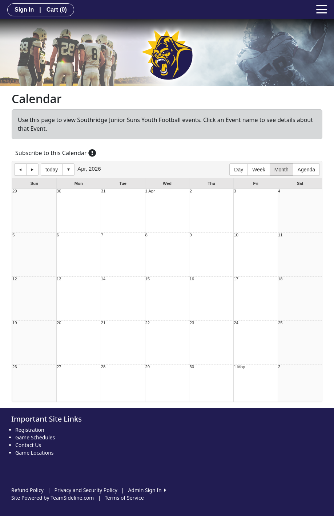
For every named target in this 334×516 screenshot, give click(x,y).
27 (59, 367)
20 (59, 323)
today (51, 169)
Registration (29, 429)
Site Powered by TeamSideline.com (52, 497)
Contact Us (28, 445)
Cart (57, 10)
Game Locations (34, 452)
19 (14, 323)
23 (191, 323)
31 (103, 191)
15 (147, 279)
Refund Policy (27, 490)
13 (59, 279)
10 (236, 235)
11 (280, 235)
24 (236, 323)
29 (14, 191)
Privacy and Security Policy (86, 490)
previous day (20, 169)
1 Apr (150, 191)
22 (147, 323)
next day (32, 169)
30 (59, 191)
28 (103, 367)
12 (14, 279)
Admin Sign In (147, 490)
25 (280, 323)
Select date (68, 169)
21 (103, 323)
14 (103, 279)
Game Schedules (35, 437)
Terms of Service (124, 497)
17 (236, 279)
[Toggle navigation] (321, 9)
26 (14, 367)
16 (191, 279)
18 (280, 279)
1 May (239, 367)
